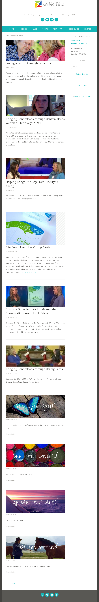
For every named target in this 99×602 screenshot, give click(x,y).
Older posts (10, 584)
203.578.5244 (76, 41)
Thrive (13, 434)
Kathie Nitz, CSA (82, 74)
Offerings (22, 29)
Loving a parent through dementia (28, 63)
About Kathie (58, 29)
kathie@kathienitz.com (80, 43)
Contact (87, 29)
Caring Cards (82, 85)
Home (11, 29)
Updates (45, 29)
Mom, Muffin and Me (82, 97)
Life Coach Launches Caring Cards (28, 247)
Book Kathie (74, 29)
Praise (34, 29)
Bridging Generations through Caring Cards (34, 369)
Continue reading (29, 272)
